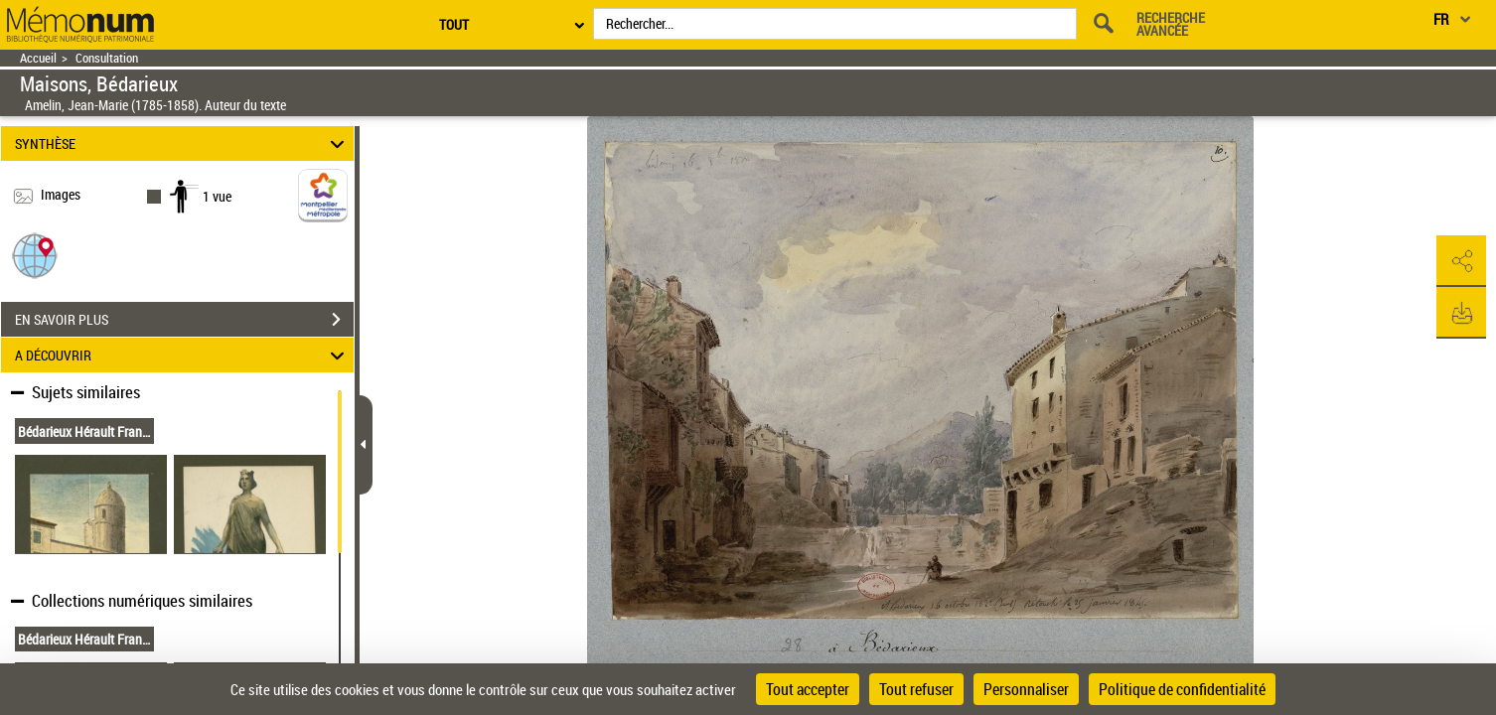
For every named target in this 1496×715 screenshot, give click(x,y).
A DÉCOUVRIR (182, 355)
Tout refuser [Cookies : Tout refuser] (916, 689)
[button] (35, 254)
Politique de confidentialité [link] (1182, 689)
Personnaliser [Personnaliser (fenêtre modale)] (1026, 689)
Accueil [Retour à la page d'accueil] (38, 58)
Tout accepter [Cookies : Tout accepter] (807, 689)
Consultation (106, 58)
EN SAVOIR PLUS (184, 320)
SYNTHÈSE (182, 143)
